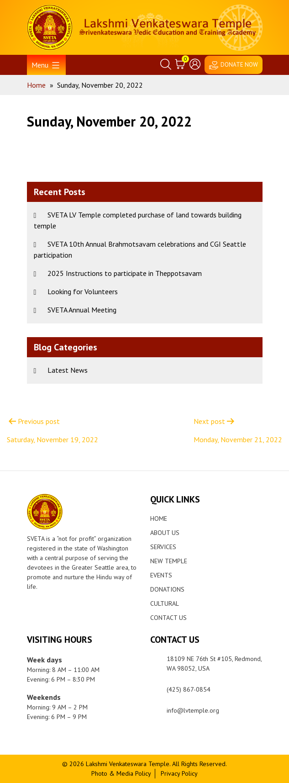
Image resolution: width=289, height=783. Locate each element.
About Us (164, 533)
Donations (167, 589)
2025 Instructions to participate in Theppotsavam (124, 273)
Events (161, 575)
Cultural (164, 603)
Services (163, 547)
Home (158, 518)
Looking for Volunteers (82, 291)
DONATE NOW (239, 65)
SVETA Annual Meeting (81, 309)
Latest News (67, 370)
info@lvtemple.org (193, 710)
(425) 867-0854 (188, 689)
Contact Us (168, 618)
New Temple (168, 561)
